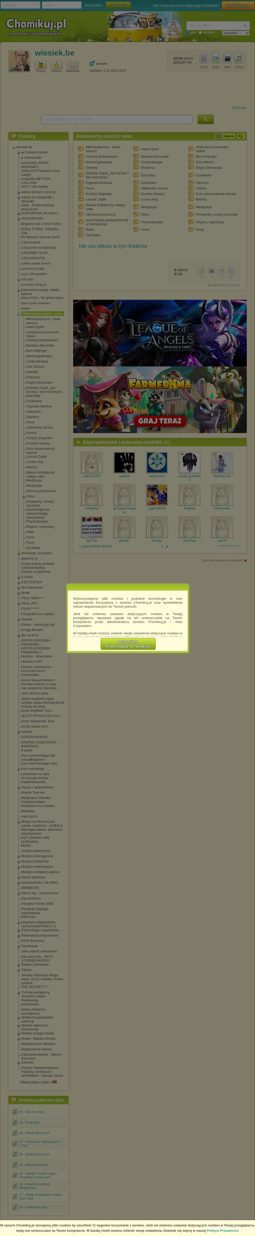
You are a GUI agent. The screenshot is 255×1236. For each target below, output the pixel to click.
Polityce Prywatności (223, 1231)
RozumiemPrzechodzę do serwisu (128, 643)
